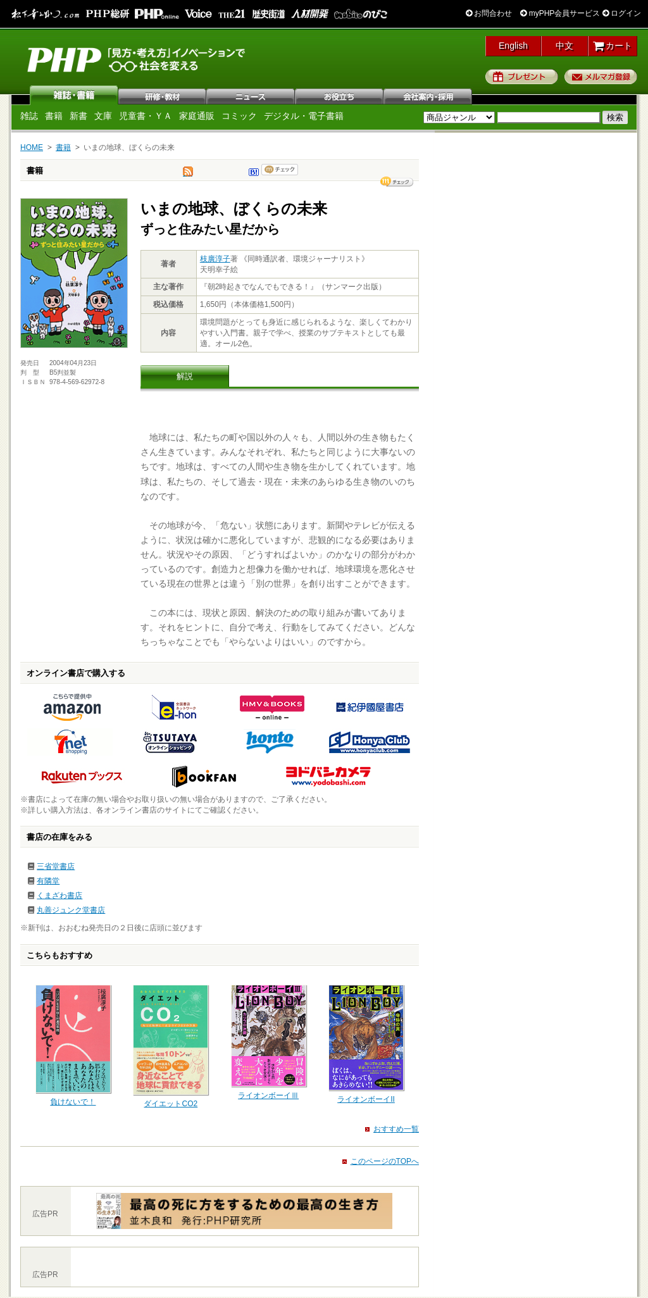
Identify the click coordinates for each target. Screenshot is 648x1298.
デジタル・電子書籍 (304, 116)
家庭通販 (197, 116)
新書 (78, 116)
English (513, 46)
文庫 (103, 116)
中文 (564, 46)
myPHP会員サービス (560, 13)
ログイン (621, 13)
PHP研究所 (137, 59)
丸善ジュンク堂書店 (71, 910)
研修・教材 (162, 94)
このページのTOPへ (385, 1161)
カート (613, 46)
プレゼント (521, 76)
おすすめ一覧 (396, 1129)
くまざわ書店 (59, 895)
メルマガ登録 (600, 76)
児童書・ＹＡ (145, 116)
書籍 (54, 116)
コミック (239, 116)
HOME (31, 147)
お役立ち (340, 94)
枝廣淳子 (215, 258)
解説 (185, 376)
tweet (188, 175)
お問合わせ (489, 13)
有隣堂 (48, 881)
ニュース (251, 94)
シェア (396, 182)
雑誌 (74, 94)
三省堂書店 (56, 866)
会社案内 (428, 94)
